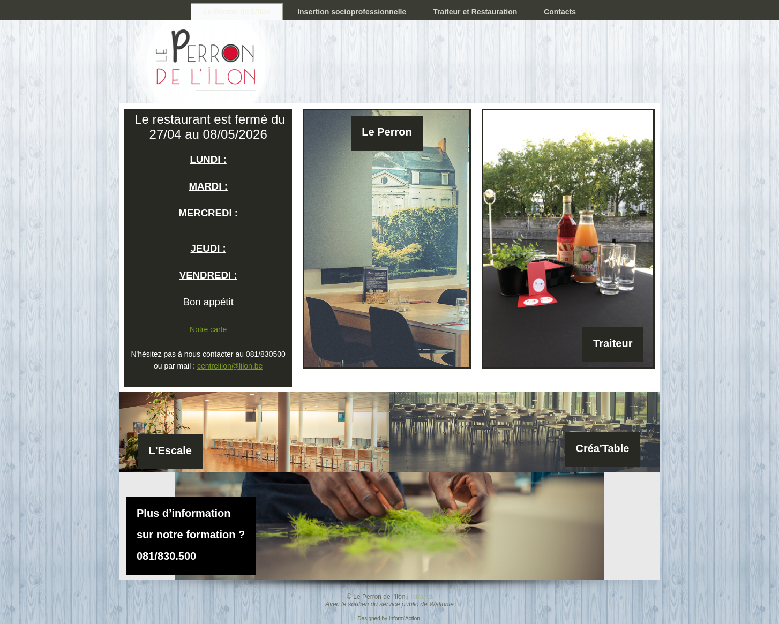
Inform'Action (404, 618)
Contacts (560, 11)
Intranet (421, 596)
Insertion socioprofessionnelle (351, 11)
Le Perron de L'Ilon (237, 11)
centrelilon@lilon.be (230, 366)
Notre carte (208, 329)
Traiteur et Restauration (475, 11)
